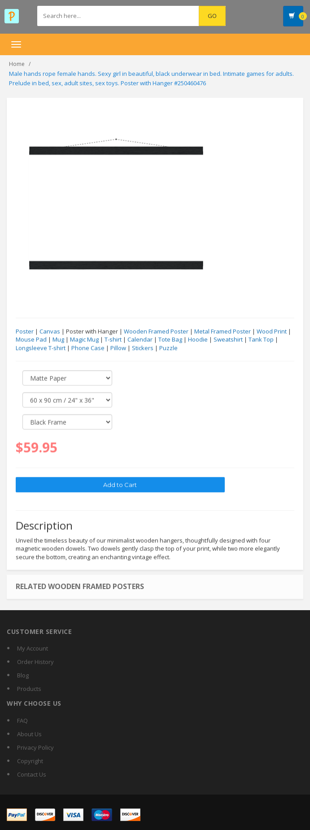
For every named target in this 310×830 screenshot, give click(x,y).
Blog (23, 675)
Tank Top (261, 340)
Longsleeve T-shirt (40, 348)
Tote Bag (170, 340)
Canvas (49, 332)
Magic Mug (84, 340)
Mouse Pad (31, 340)
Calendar (140, 340)
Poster (25, 332)
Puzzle (168, 348)
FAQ (22, 720)
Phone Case (88, 348)
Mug (58, 340)
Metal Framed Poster (222, 332)
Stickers (142, 348)
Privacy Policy (35, 747)
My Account (32, 648)
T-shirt (113, 340)
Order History (35, 662)
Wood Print (272, 332)
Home (17, 64)
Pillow (118, 348)
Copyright (30, 761)
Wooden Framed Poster (156, 332)
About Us (29, 734)
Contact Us (31, 774)
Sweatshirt (228, 340)
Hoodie (198, 340)
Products (29, 689)
